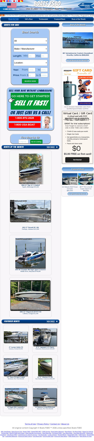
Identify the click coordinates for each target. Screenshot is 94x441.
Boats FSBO (26, 431)
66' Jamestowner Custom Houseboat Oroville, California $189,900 (78, 54)
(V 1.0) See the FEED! (9, 15)
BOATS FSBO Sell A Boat (17, 433)
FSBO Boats (82, 434)
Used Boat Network (11, 436)
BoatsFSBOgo (62, 434)
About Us (65, 424)
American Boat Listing (25, 436)
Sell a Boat (29, 19)
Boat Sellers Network (57, 431)
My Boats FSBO (57, 433)
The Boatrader (42, 434)
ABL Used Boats (6, 431)
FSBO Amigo (46, 431)
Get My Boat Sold (48, 436)
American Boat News (60, 436)
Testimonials (43, 19)
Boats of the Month (78, 19)
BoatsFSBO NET (36, 431)
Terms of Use (30, 424)
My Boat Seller (77, 431)
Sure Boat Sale (37, 436)
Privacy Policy (43, 424)
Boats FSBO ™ (64, 15)
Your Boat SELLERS (79, 433)
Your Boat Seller (67, 433)
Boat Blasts (68, 431)
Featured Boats (59, 19)
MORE (52, 147)
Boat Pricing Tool (17, 431)
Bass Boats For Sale (86, 436)
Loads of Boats (52, 434)
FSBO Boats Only (73, 436)
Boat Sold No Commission (33, 433)
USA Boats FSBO (12, 434)
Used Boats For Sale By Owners (27, 434)
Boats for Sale (14, 19)
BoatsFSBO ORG (72, 434)
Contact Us (55, 424)
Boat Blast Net (46, 433)
